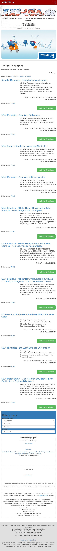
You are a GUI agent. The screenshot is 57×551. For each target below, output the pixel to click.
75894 (13, 134)
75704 (13, 336)
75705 (13, 367)
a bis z (13, 76)
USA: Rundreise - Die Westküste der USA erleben (25, 348)
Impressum (24, 540)
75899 (13, 267)
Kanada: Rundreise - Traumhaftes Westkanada (24, 80)
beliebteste (27, 76)
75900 (13, 231)
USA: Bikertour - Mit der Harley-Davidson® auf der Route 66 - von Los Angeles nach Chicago (26, 244)
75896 (13, 402)
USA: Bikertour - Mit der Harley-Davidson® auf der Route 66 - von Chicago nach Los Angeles (26, 209)
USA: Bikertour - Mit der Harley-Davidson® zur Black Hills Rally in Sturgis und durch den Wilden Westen (27, 280)
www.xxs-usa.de (43, 495)
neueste (22, 76)
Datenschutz (32, 540)
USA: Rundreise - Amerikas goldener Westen (23, 177)
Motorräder (28, 449)
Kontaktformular (28, 475)
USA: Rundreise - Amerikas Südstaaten (20, 115)
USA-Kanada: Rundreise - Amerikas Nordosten (24, 146)
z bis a (17, 76)
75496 (13, 165)
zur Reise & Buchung (46, 108)
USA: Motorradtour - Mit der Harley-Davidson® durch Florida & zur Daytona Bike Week (27, 380)
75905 (13, 196)
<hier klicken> (28, 443)
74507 (13, 302)
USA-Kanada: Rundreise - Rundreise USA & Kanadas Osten (27, 315)
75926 (13, 103)
